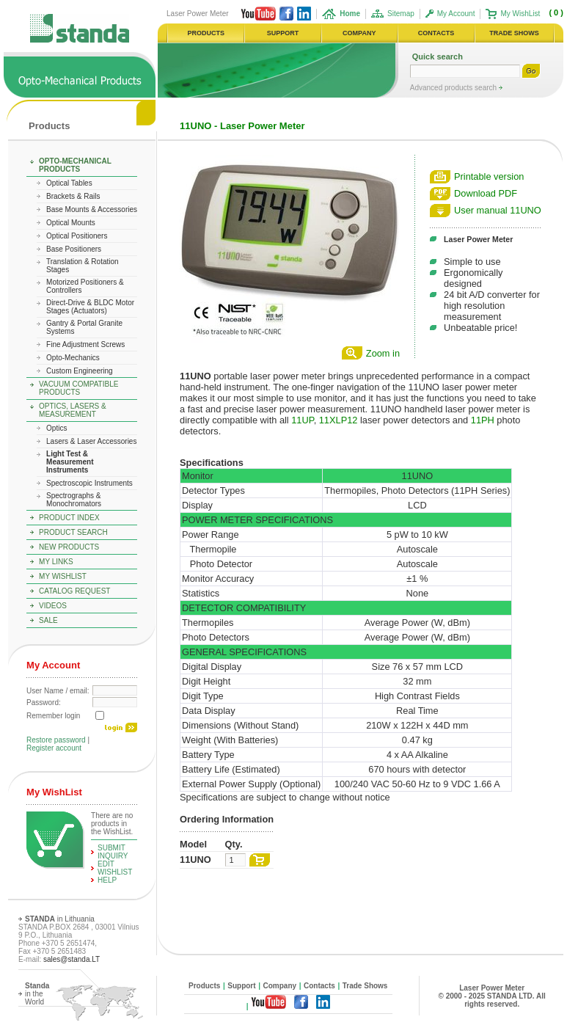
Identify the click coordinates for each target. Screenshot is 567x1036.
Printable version (489, 176)
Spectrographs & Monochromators (73, 500)
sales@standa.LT (71, 959)
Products (49, 125)
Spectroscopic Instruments (89, 483)
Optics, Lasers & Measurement (72, 410)
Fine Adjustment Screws (85, 344)
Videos (53, 606)
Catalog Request (74, 591)
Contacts (319, 986)
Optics (56, 428)
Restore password (56, 740)
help (107, 880)
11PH (482, 420)
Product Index (69, 518)
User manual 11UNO (497, 210)
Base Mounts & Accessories (91, 209)
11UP (302, 420)
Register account (53, 748)
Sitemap (400, 14)
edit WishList (115, 868)
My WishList (520, 14)
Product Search (73, 532)
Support (241, 986)
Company (280, 986)
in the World (37, 994)
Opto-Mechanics (73, 358)
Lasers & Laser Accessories (91, 441)
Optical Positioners (76, 236)
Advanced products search (454, 88)
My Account (456, 14)
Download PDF (485, 193)
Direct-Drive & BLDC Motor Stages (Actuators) (90, 307)
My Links (56, 562)
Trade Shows (365, 986)
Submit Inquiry (113, 852)
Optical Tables (69, 183)
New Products (69, 547)
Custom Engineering (79, 371)
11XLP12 (338, 420)
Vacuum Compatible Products (78, 388)
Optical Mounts (70, 223)
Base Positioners (73, 249)
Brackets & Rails (73, 196)
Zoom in (383, 353)
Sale (48, 620)
